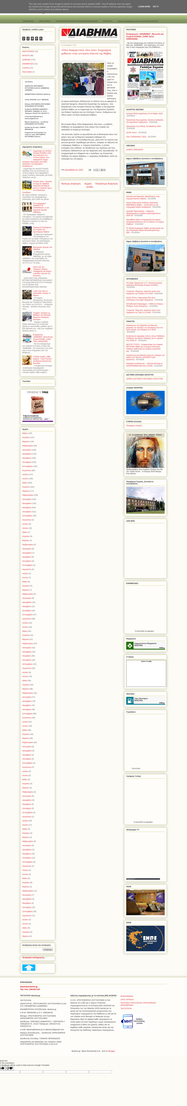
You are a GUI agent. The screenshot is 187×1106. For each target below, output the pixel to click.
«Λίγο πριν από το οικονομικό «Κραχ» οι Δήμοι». (41, 293)
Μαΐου (24, 433)
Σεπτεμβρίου (27, 466)
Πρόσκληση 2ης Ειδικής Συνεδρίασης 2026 (143, 126)
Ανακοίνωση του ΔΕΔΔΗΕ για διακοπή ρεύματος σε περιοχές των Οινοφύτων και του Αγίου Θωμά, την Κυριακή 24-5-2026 (144, 327)
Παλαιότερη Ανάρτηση (106, 183)
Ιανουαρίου (26, 450)
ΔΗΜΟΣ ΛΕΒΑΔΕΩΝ (134, 150)
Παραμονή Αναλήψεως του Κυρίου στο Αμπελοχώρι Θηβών (42, 229)
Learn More (144, 6)
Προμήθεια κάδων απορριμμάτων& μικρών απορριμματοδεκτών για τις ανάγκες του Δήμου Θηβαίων (145, 222)
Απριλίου (26, 437)
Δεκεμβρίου (27, 454)
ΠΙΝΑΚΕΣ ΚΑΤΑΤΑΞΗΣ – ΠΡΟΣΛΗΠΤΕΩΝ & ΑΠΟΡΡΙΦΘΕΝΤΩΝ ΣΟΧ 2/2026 (144, 365)
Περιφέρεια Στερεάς (134, 426)
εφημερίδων (150, 631)
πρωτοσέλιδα (141, 631)
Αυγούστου (26, 470)
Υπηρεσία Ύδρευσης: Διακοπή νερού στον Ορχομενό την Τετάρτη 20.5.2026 (143, 292)
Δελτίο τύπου (131, 132)
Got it (156, 6)
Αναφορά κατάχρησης (33, 957)
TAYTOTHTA (107, 21)
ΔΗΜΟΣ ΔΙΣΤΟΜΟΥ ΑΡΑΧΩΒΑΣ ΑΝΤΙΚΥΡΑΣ (144, 379)
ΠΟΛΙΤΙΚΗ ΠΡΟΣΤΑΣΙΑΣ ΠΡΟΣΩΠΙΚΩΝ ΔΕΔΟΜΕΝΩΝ (77, 21)
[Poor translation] (9, 1068)
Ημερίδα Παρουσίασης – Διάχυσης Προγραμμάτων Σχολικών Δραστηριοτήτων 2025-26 (143, 213)
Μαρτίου (25, 441)
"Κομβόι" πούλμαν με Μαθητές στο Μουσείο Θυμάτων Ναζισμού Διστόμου (42, 316)
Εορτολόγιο (136, 768)
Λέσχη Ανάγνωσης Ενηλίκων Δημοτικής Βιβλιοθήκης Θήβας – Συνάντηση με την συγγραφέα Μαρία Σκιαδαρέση (142, 205)
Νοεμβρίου (26, 458)
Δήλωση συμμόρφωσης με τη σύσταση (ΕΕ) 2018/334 (138, 21)
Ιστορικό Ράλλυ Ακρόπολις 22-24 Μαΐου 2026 (144, 114)
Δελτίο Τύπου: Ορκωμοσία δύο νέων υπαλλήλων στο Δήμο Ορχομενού (140, 299)
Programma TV (130, 879)
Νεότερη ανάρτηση (71, 183)
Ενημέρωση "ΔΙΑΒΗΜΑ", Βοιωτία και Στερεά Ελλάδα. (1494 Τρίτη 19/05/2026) (43, 338)
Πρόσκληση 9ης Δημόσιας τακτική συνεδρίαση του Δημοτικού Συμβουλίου (144, 121)
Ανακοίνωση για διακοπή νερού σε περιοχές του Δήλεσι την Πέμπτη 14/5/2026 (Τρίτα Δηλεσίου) (145, 357)
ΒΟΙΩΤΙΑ (26, 55)
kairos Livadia (146, 661)
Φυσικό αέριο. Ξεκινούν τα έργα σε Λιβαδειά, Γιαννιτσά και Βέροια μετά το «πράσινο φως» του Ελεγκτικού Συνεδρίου (37, 186)
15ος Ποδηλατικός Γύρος (136, 137)
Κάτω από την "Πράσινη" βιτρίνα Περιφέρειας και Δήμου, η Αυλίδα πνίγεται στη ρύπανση (42, 271)
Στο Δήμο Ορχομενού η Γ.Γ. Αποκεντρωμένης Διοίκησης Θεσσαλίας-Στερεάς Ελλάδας (144, 284)
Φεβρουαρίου (27, 446)
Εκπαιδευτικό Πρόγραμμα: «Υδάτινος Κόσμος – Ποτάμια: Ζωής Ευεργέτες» (145, 305)
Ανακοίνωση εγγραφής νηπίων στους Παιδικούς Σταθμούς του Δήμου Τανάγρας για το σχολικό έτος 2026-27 (145, 338)
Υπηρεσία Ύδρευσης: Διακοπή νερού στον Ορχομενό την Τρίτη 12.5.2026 (143, 311)
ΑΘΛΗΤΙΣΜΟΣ (28, 51)
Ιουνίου (25, 479)
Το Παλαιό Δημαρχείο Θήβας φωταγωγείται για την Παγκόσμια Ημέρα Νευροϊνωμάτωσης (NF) (144, 230)
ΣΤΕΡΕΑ (25, 68)
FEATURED (27, 72)
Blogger (111, 1051)
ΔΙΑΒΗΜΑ (26, 60)
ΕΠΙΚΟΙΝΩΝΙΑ (28, 21)
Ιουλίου (25, 474)
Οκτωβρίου (26, 462)
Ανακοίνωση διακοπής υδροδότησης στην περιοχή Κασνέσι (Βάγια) (143, 197)
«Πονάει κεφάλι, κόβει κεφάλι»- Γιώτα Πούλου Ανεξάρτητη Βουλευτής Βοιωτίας (42, 360)
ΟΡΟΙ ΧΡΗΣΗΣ (45, 21)
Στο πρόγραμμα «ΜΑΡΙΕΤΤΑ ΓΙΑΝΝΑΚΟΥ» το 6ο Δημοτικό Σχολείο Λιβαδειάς (41, 207)
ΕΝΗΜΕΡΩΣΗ (28, 64)
